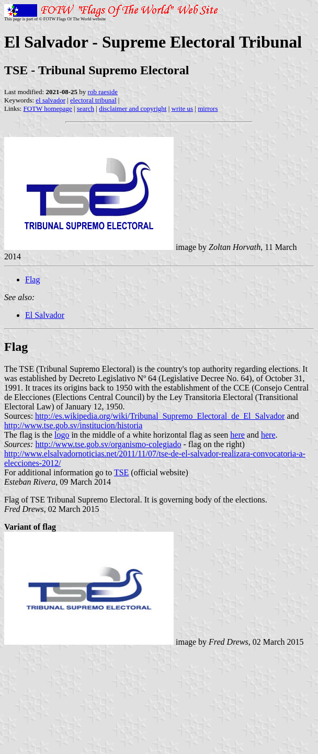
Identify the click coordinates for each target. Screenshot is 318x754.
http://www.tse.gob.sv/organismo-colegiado (108, 444)
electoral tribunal (93, 100)
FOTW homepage (47, 108)
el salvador (50, 100)
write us (183, 108)
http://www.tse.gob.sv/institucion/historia (73, 425)
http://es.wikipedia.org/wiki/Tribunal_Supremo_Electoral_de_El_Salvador (160, 416)
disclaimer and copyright (132, 108)
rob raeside (103, 92)
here (237, 434)
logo (61, 434)
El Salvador (44, 315)
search (85, 108)
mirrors (208, 108)
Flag (32, 279)
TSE (121, 472)
